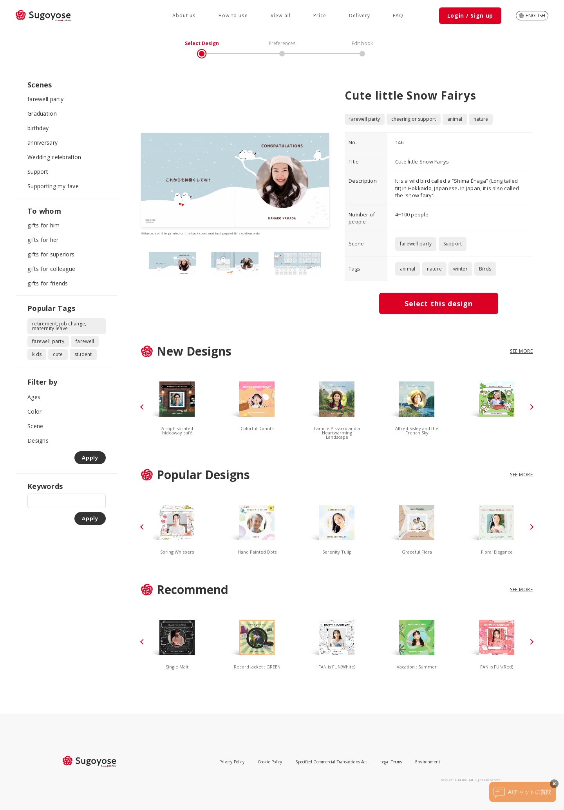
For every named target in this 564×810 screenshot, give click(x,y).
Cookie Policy (270, 762)
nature (481, 119)
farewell (85, 341)
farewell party (45, 99)
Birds (485, 268)
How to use (233, 15)
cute (58, 354)
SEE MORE (521, 351)
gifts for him (43, 225)
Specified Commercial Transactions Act (331, 762)
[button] (143, 407)
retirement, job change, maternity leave (59, 326)
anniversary (42, 142)
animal (454, 119)
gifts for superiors (50, 254)
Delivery (359, 15)
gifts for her (43, 239)
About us (184, 15)
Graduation (42, 113)
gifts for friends (47, 283)
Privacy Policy (231, 762)
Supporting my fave (53, 186)
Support (37, 171)
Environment (427, 762)
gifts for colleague (51, 268)
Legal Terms (391, 762)
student (83, 354)
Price (319, 15)
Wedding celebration (54, 157)
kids (37, 354)
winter (460, 268)
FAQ (398, 15)
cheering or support (413, 119)
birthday (38, 128)
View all (281, 15)
